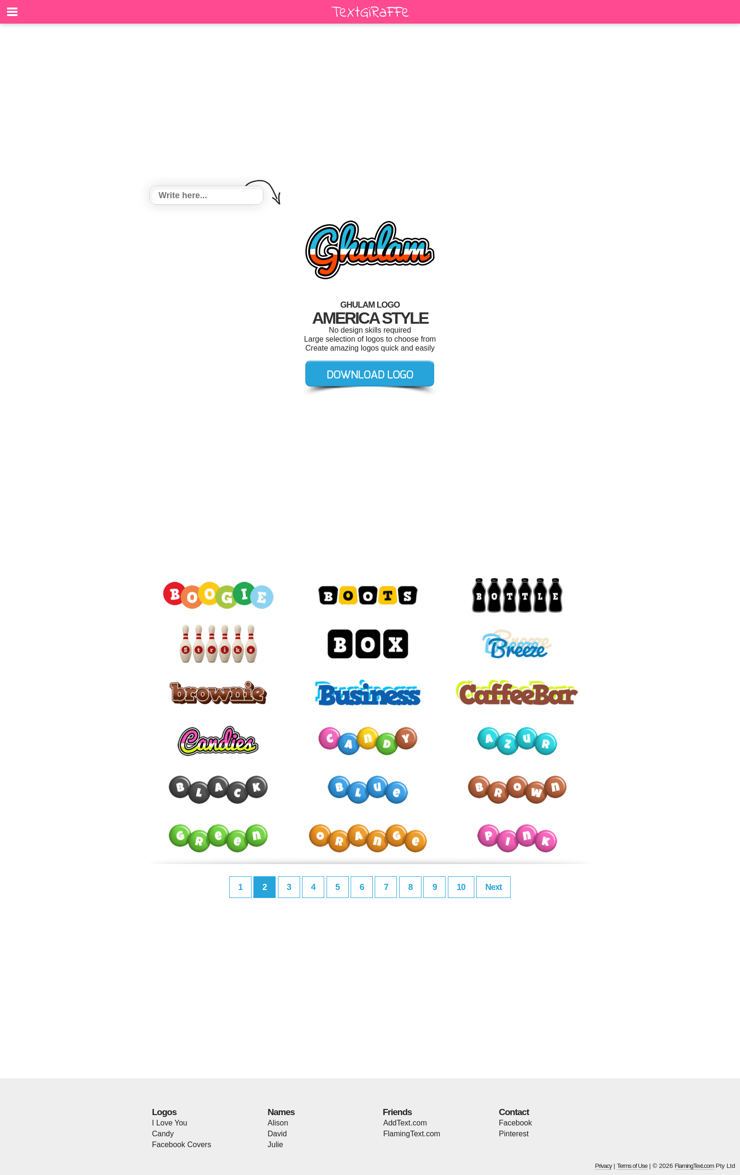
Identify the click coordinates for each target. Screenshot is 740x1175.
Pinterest (514, 1134)
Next (493, 887)
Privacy (603, 1165)
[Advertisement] (370, 106)
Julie (275, 1145)
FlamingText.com (411, 1134)
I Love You (169, 1123)
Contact (514, 1112)
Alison (278, 1123)
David (277, 1134)
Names (281, 1112)
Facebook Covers (181, 1145)
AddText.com (405, 1123)
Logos (164, 1112)
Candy (163, 1134)
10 (461, 887)
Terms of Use (632, 1165)
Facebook (515, 1123)
